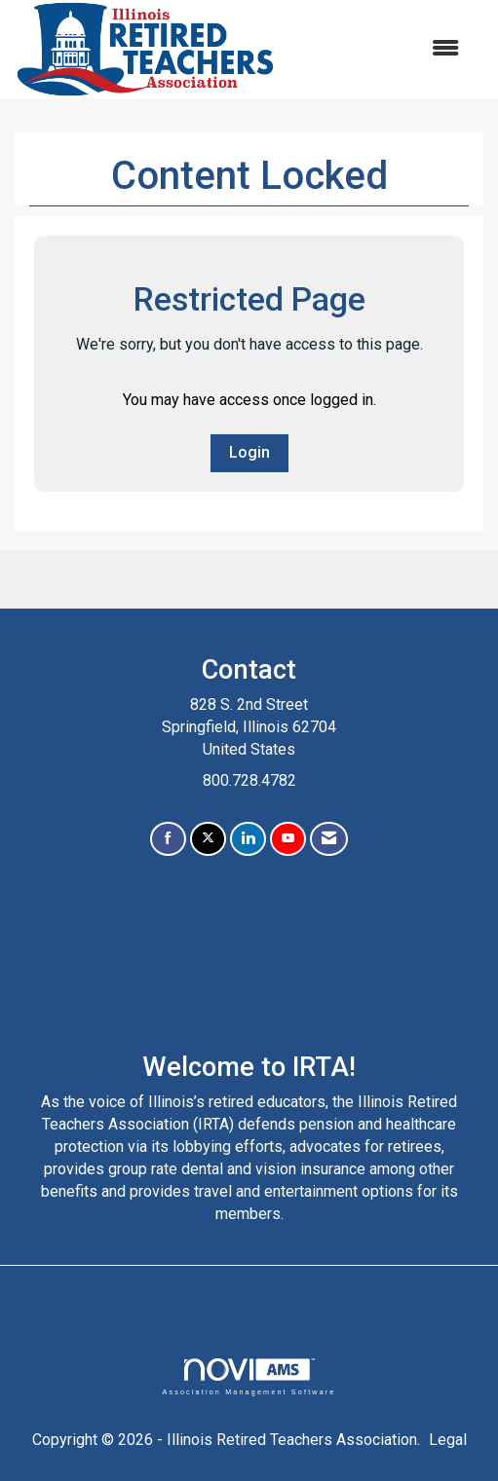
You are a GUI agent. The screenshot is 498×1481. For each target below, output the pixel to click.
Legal (448, 1439)
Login (249, 452)
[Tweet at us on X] (208, 839)
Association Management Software (248, 1376)
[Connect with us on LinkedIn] (248, 839)
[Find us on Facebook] (168, 839)
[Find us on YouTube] (288, 839)
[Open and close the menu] (378, 49)
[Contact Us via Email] (329, 839)
